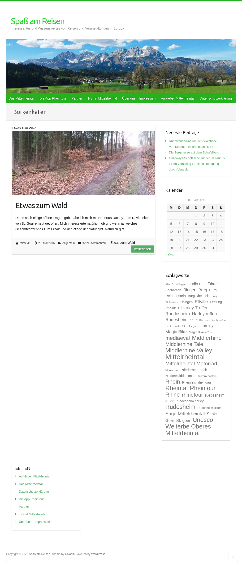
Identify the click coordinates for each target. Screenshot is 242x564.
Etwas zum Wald (41, 205)
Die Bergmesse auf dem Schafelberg (194, 152)
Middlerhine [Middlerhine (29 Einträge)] (207, 338)
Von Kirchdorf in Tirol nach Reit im (192, 147)
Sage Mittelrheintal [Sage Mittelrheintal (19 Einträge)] (185, 413)
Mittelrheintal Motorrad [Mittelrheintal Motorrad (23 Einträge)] (191, 364)
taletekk (25, 243)
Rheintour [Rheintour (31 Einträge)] (203, 388)
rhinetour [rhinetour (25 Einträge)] (192, 395)
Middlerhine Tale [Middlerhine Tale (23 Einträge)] (184, 344)
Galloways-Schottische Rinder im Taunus (197, 158)
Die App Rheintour (52, 98)
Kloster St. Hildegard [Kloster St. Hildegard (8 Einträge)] (185, 326)
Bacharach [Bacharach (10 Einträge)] (173, 290)
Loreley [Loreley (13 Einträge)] (207, 326)
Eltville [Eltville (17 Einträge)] (201, 301)
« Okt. (169, 255)
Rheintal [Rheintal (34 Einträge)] (176, 388)
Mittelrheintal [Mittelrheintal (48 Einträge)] (185, 357)
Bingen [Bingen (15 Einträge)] (189, 290)
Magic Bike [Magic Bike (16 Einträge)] (176, 331)
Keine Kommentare (94, 243)
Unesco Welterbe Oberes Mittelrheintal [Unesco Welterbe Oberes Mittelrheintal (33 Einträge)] (189, 426)
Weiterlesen (142, 249)
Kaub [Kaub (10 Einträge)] (193, 320)
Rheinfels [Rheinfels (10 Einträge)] (189, 382)
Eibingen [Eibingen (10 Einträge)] (186, 302)
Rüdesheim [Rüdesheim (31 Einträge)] (180, 406)
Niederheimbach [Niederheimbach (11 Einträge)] (194, 370)
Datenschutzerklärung (216, 98)
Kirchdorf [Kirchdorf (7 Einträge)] (204, 320)
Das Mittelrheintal (21, 98)
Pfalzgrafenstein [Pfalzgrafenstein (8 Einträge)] (206, 376)
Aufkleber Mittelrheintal (177, 98)
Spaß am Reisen (38, 21)
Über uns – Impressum (139, 98)
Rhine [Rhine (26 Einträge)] (172, 395)
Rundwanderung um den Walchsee (193, 141)
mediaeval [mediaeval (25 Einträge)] (177, 338)
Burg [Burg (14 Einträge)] (203, 290)
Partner (76, 98)
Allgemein (68, 243)
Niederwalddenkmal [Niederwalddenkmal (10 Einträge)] (179, 376)
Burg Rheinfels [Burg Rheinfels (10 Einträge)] (199, 296)
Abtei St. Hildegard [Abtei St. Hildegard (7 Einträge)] (175, 284)
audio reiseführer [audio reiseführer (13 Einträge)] (203, 284)
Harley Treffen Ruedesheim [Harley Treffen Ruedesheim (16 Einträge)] (187, 310)
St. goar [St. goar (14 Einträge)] (183, 420)
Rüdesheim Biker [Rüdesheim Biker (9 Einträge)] (209, 408)
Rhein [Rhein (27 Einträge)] (172, 382)
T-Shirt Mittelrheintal (102, 98)
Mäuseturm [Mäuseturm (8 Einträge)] (172, 370)
